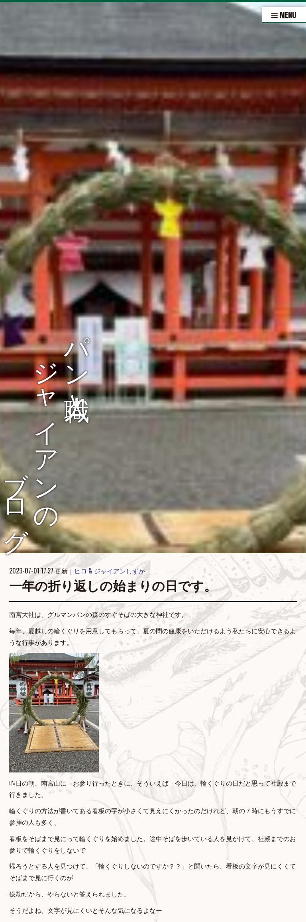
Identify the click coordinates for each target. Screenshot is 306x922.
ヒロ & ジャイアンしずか (109, 570)
